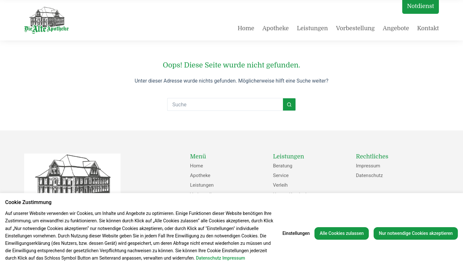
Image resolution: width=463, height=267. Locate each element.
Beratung (282, 166)
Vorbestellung (355, 28)
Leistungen (312, 28)
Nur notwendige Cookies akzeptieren (416, 233)
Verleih (280, 185)
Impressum (368, 166)
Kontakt (428, 28)
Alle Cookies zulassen (342, 233)
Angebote (396, 28)
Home (246, 28)
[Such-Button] (289, 104)
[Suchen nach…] (225, 104)
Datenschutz (369, 175)
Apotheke (275, 28)
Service (281, 175)
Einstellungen (296, 233)
